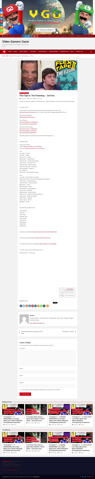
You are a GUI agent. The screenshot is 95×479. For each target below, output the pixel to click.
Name (21, 368)
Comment (22, 348)
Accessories (64, 36)
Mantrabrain (36, 476)
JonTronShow (69, 289)
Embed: (62, 295)
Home (41, 36)
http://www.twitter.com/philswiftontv (28, 124)
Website (21, 382)
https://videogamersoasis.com (37, 323)
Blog (85, 36)
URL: (63, 292)
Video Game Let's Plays (9, 409)
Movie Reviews (71, 36)
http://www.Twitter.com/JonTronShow (32, 146)
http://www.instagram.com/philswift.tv (29, 122)
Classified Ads (79, 36)
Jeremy (30, 98)
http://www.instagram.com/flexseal (28, 130)
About (45, 36)
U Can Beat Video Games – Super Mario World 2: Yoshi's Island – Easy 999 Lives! (35, 418)
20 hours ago (30, 422)
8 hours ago (6, 424)
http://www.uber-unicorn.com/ (43, 238)
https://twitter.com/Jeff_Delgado (48, 244)
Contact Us (90, 36)
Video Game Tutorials (8, 413)
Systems (57, 36)
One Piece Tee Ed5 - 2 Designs (9, 470)
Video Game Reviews (24, 93)
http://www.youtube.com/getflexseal (28, 129)
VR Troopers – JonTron (68, 331)
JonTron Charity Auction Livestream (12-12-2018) (32, 332)
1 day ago (75, 424)
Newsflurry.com (6, 461)
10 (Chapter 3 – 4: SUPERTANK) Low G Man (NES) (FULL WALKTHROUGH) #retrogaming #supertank (12, 419)
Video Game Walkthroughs (33, 413)
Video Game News (7, 411)
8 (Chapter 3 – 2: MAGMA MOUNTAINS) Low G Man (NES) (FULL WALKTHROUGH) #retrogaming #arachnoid (58, 419)
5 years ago (23, 98)
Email (21, 375)
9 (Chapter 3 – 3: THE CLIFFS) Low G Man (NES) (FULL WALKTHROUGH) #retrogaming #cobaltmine (82, 419)
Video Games (51, 36)
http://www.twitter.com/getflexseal (28, 132)
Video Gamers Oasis (15, 41)
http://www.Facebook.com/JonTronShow (35, 148)
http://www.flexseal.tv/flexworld (27, 112)
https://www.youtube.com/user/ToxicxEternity (45, 232)
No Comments (38, 98)
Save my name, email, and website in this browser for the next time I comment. (41, 389)
